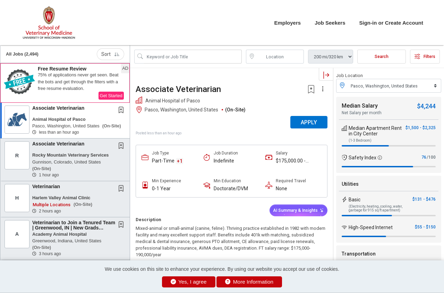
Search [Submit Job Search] (381, 56)
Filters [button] (425, 56)
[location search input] (280, 57)
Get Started (111, 95)
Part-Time (163, 161)
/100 (431, 157)
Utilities (350, 184)
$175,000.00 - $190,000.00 (291, 161)
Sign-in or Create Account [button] (391, 23)
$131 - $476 (424, 199)
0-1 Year (161, 188)
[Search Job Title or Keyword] (193, 57)
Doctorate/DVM (231, 188)
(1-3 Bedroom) (360, 140)
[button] (65, 83)
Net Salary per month (362, 112)
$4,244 (426, 106)
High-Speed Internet (371, 227)
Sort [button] (110, 54)
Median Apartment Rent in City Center (375, 130)
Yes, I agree (189, 282)
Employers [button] (287, 23)
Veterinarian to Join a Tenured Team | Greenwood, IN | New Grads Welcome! (73, 228)
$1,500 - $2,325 (420, 127)
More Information (249, 282)
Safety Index (362, 157)
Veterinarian (46, 186)
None (281, 188)
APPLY (309, 122)
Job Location (349, 75)
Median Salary (360, 105)
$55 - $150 (425, 227)
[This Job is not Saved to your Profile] (122, 111)
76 (423, 157)
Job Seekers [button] (330, 23)
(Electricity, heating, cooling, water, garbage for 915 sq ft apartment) (375, 208)
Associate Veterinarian (58, 108)
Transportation (359, 254)
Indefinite (224, 161)
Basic (354, 199)
